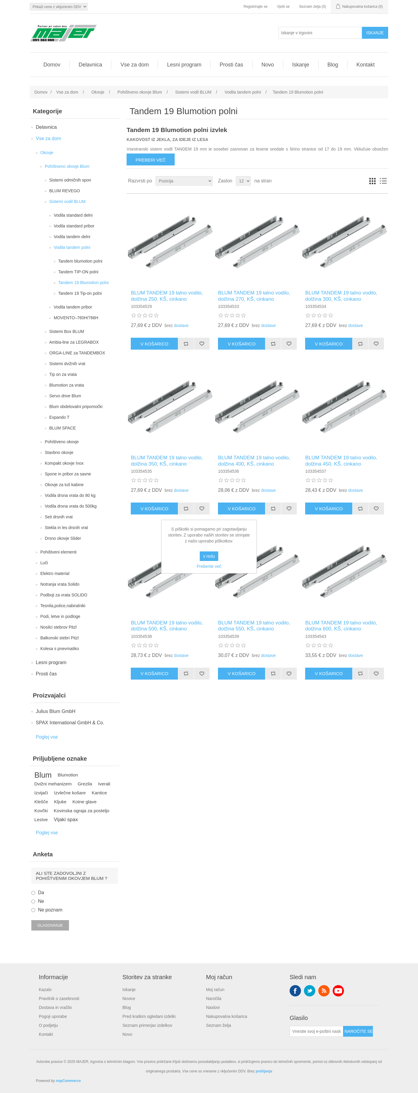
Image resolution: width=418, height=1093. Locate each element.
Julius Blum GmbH (55, 711)
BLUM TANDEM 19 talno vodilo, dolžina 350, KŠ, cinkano (167, 460)
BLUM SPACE (62, 428)
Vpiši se (283, 6)
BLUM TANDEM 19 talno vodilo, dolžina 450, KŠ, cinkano (341, 460)
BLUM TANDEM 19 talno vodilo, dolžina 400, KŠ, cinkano (254, 460)
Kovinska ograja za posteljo (81, 810)
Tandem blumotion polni (80, 261)
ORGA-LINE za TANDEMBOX (77, 353)
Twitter (309, 990)
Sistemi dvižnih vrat (67, 363)
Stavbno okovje (59, 452)
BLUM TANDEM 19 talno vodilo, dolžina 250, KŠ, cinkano (167, 296)
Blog (333, 65)
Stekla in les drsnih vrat (66, 527)
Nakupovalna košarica (226, 1016)
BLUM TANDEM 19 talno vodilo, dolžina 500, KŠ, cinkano (167, 626)
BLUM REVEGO (64, 190)
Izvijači (41, 792)
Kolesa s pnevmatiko (59, 648)
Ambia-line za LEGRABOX (74, 342)
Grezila (85, 783)
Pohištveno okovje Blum (67, 166)
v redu (209, 556)
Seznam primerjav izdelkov (147, 1025)
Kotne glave (85, 801)
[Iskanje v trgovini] (320, 33)
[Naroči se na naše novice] (316, 1031)
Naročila (213, 998)
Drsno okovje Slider (63, 538)
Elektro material (54, 573)
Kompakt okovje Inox (64, 463)
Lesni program (184, 65)
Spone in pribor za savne (68, 474)
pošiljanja (264, 1071)
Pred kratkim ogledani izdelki (149, 1016)
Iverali (104, 783)
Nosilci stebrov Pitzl (58, 627)
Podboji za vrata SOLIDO (63, 595)
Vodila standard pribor (74, 226)
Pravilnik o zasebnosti (59, 998)
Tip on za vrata (63, 374)
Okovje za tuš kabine (64, 484)
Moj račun (215, 989)
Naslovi (213, 1007)
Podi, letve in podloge (60, 616)
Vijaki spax (66, 819)
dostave (181, 325)
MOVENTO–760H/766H (76, 317)
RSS (324, 990)
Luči (44, 562)
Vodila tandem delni (72, 236)
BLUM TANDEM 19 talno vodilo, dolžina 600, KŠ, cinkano (341, 626)
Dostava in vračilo (55, 1007)
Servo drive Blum (65, 395)
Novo (268, 65)
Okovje (46, 152)
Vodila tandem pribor (73, 307)
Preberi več (151, 159)
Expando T (59, 417)
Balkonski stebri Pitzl (59, 637)
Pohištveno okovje (62, 441)
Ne (41, 901)
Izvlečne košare (70, 792)
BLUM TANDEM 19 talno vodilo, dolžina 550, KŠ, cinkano (254, 626)
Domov (51, 65)
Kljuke (60, 801)
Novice (128, 998)
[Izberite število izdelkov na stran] (243, 181)
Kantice (99, 792)
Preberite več (209, 566)
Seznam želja (218, 1025)
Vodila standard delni (73, 215)
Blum (43, 775)
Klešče (41, 801)
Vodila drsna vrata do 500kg (71, 506)
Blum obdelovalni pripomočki (75, 406)
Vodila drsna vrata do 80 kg (70, 495)
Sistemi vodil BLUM (67, 201)
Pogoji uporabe (53, 1016)
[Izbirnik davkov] (58, 6)
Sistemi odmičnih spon (70, 180)
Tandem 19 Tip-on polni (80, 293)
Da (41, 892)
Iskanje (300, 65)
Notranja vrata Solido (59, 584)
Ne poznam (50, 909)
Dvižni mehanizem (53, 783)
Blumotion (68, 774)
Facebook (295, 990)
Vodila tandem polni (72, 247)
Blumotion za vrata (66, 385)
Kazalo (45, 989)
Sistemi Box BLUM (66, 331)
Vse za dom (134, 65)
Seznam (383, 181)
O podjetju (48, 1025)
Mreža (372, 181)
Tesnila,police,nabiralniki (62, 605)
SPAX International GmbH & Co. (70, 722)
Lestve (41, 819)
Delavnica (90, 65)
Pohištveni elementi (58, 552)
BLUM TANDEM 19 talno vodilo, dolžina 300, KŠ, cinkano (341, 296)
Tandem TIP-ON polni (78, 271)
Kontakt (365, 65)
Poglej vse (47, 736)
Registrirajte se (256, 6)
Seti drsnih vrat (59, 516)
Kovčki (41, 810)
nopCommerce (68, 1081)
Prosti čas (231, 65)
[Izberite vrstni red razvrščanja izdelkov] (184, 181)
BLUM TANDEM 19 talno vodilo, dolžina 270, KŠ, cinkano (254, 296)
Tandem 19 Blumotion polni (83, 282)
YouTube (338, 990)
